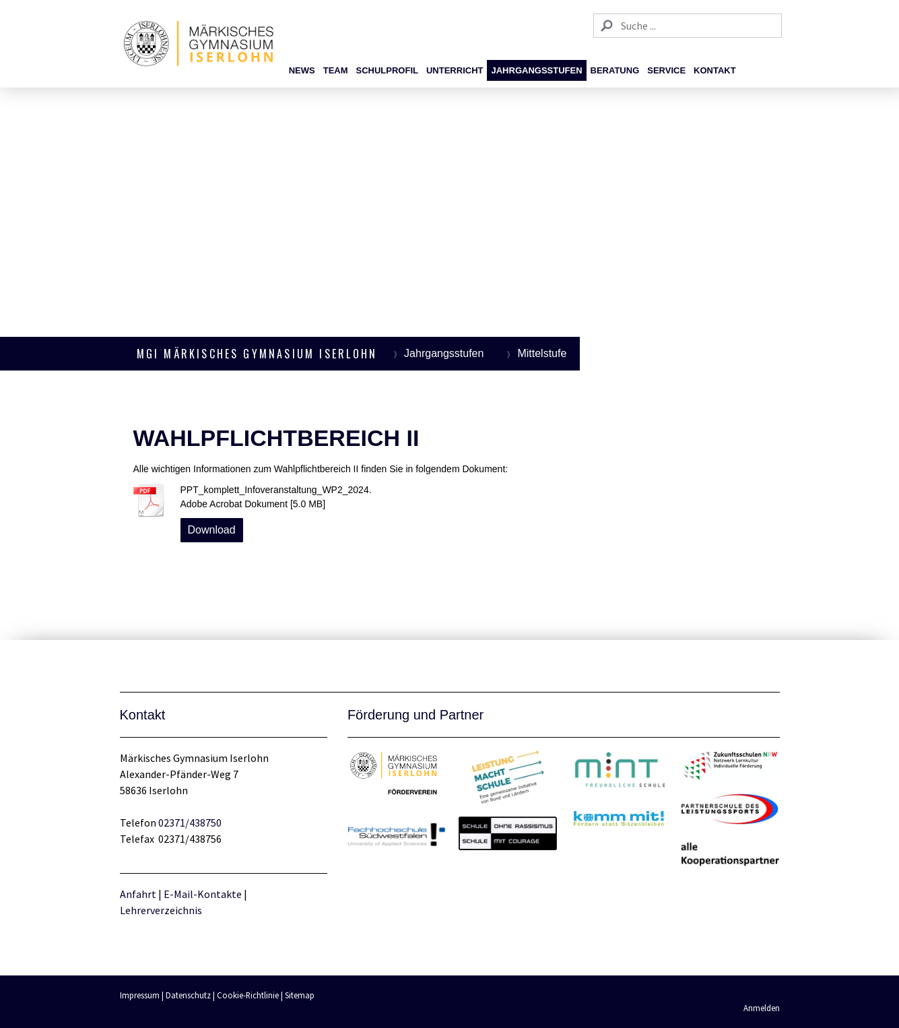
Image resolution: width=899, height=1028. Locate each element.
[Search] (687, 25)
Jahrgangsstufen (536, 70)
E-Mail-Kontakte (203, 894)
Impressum (140, 995)
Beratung (615, 70)
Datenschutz (188, 995)
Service (666, 70)
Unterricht (455, 70)
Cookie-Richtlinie (248, 995)
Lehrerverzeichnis (161, 910)
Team (335, 70)
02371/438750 (190, 822)
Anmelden (761, 1007)
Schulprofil (387, 70)
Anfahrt (139, 894)
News (302, 70)
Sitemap (299, 995)
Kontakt (715, 70)
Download (212, 530)
